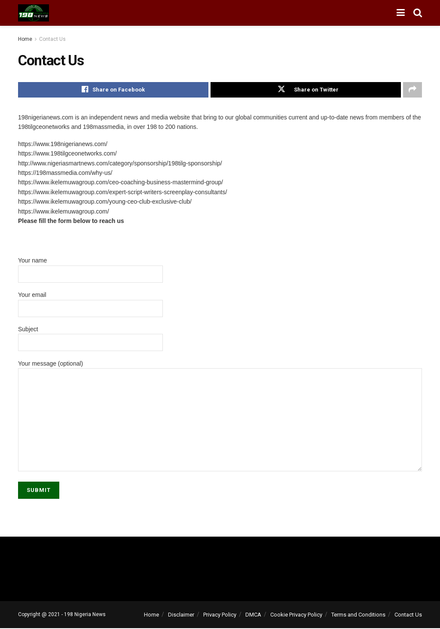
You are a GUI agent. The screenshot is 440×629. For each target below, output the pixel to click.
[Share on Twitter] (306, 90)
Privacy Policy (219, 615)
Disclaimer (181, 615)
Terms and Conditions (358, 615)
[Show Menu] (401, 13)
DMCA (253, 615)
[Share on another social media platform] (412, 90)
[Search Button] (417, 13)
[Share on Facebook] (113, 90)
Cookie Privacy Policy (296, 615)
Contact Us (52, 39)
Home (25, 39)
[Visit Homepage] (33, 12)
